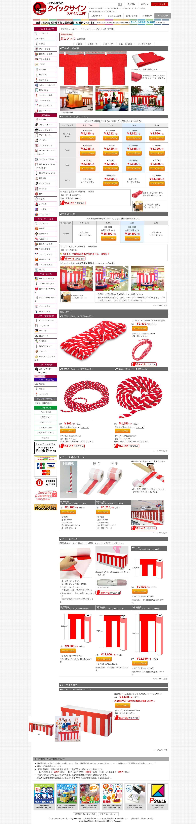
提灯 (39, 194)
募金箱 (40, 199)
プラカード (42, 33)
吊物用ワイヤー (43, 346)
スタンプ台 (42, 80)
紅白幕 (79, 44)
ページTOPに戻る (160, 305)
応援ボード (42, 239)
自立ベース (42, 336)
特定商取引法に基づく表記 (85, 814)
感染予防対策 (42, 311)
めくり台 (41, 75)
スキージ (41, 351)
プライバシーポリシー (108, 814)
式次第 (40, 64)
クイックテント (43, 106)
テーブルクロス (144, 44)
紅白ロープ (92, 44)
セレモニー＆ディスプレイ (82, 29)
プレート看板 (42, 49)
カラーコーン (42, 111)
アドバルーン (42, 214)
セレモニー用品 (43, 95)
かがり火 (41, 204)
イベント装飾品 (43, 264)
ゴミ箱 (40, 270)
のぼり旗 (41, 189)
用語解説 (45, 438)
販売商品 (64, 29)
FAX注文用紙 (45, 412)
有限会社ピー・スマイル (104, 8)
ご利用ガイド (45, 417)
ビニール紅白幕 (125, 44)
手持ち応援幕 (42, 59)
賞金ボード (42, 234)
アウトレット (39, 376)
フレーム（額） (43, 135)
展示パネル (42, 90)
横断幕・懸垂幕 (43, 54)
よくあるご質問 (45, 427)
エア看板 (41, 209)
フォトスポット (43, 145)
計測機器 (41, 341)
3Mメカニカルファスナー (45, 358)
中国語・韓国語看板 (43, 403)
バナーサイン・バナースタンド (45, 152)
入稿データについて (45, 433)
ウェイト (41, 331)
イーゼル (41, 140)
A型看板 (40, 69)
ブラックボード (43, 125)
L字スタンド (42, 325)
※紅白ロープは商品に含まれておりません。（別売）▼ (86, 254)
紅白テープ (108, 44)
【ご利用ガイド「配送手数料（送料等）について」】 (135, 763)
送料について (45, 422)
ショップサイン (43, 130)
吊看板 (40, 38)
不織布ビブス (42, 259)
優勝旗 (40, 228)
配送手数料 (41, 763)
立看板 (40, 44)
